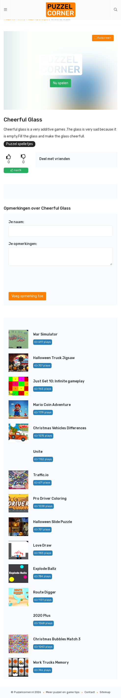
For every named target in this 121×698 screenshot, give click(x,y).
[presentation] (46, 278)
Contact (89, 692)
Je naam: (16, 222)
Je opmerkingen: (23, 244)
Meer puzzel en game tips (63, 692)
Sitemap (105, 692)
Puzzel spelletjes (19, 144)
